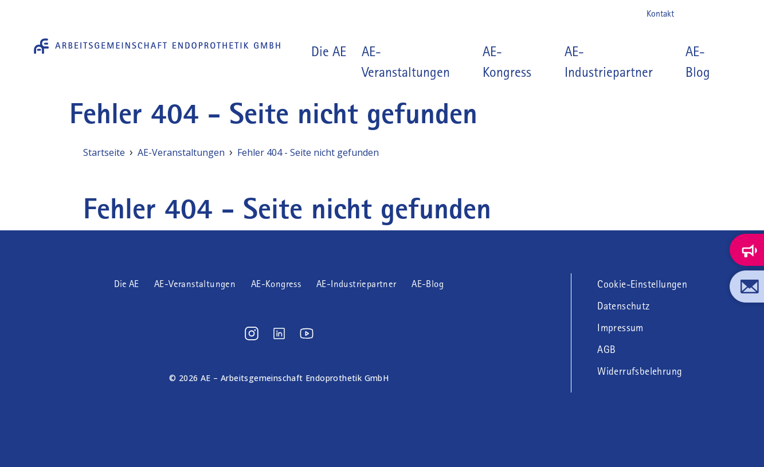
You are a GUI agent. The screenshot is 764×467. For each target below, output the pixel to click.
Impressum (620, 327)
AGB (606, 349)
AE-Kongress (507, 62)
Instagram (690, 14)
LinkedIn (709, 14)
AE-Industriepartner (609, 62)
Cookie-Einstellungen (642, 284)
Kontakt (660, 13)
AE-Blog (697, 62)
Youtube (727, 14)
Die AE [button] (328, 52)
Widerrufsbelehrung (639, 371)
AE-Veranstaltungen (406, 62)
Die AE (126, 284)
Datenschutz (623, 306)
